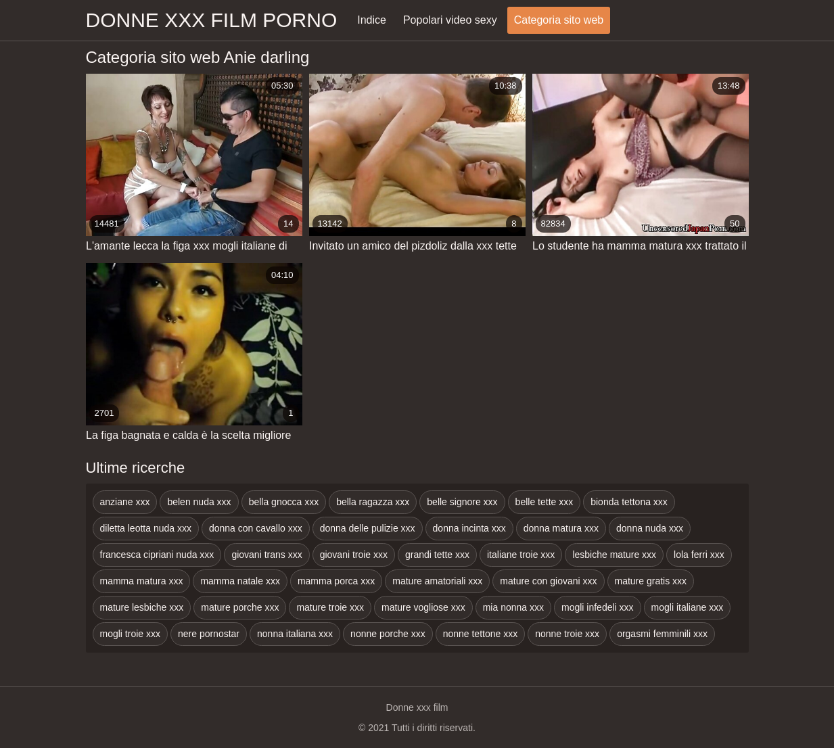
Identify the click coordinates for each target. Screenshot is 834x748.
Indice (371, 20)
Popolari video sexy (450, 20)
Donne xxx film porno (212, 20)
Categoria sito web (559, 20)
